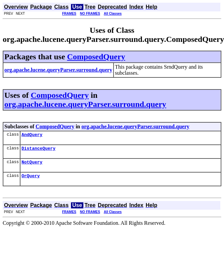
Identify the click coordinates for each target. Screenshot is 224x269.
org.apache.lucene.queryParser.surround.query (85, 104)
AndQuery (31, 135)
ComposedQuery (96, 56)
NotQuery (31, 165)
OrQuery (30, 180)
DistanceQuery (38, 150)
